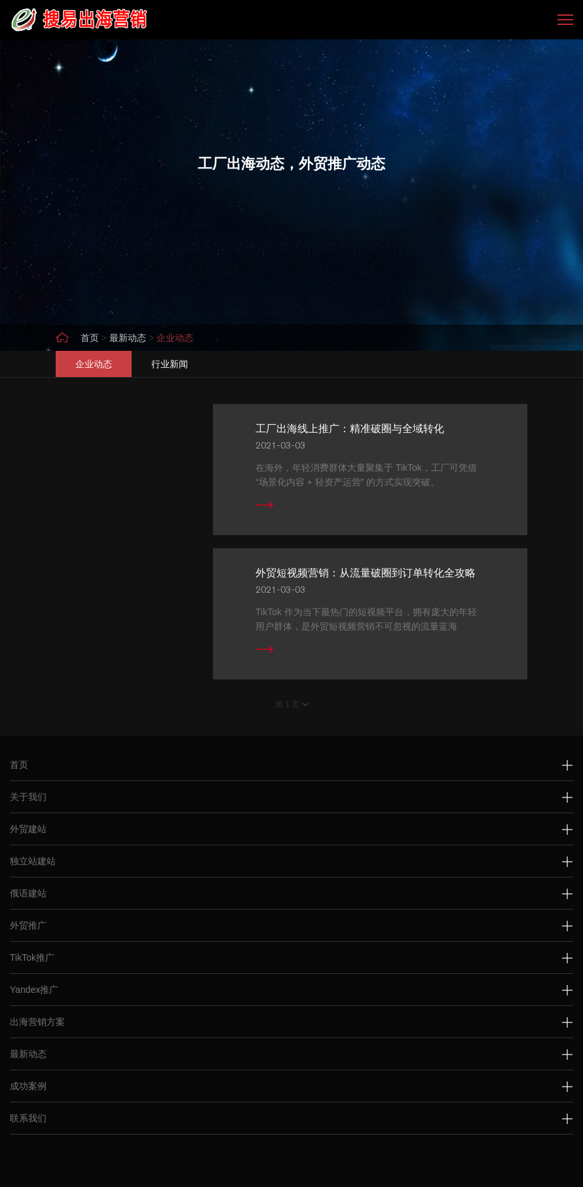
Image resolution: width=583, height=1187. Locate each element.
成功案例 (28, 1086)
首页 (90, 337)
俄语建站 (28, 893)
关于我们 (28, 797)
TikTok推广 (32, 957)
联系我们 (28, 1118)
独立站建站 (33, 861)
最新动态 (127, 337)
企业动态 (175, 337)
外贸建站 (28, 829)
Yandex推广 (34, 989)
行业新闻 (169, 364)
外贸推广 (28, 925)
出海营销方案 (37, 1021)
